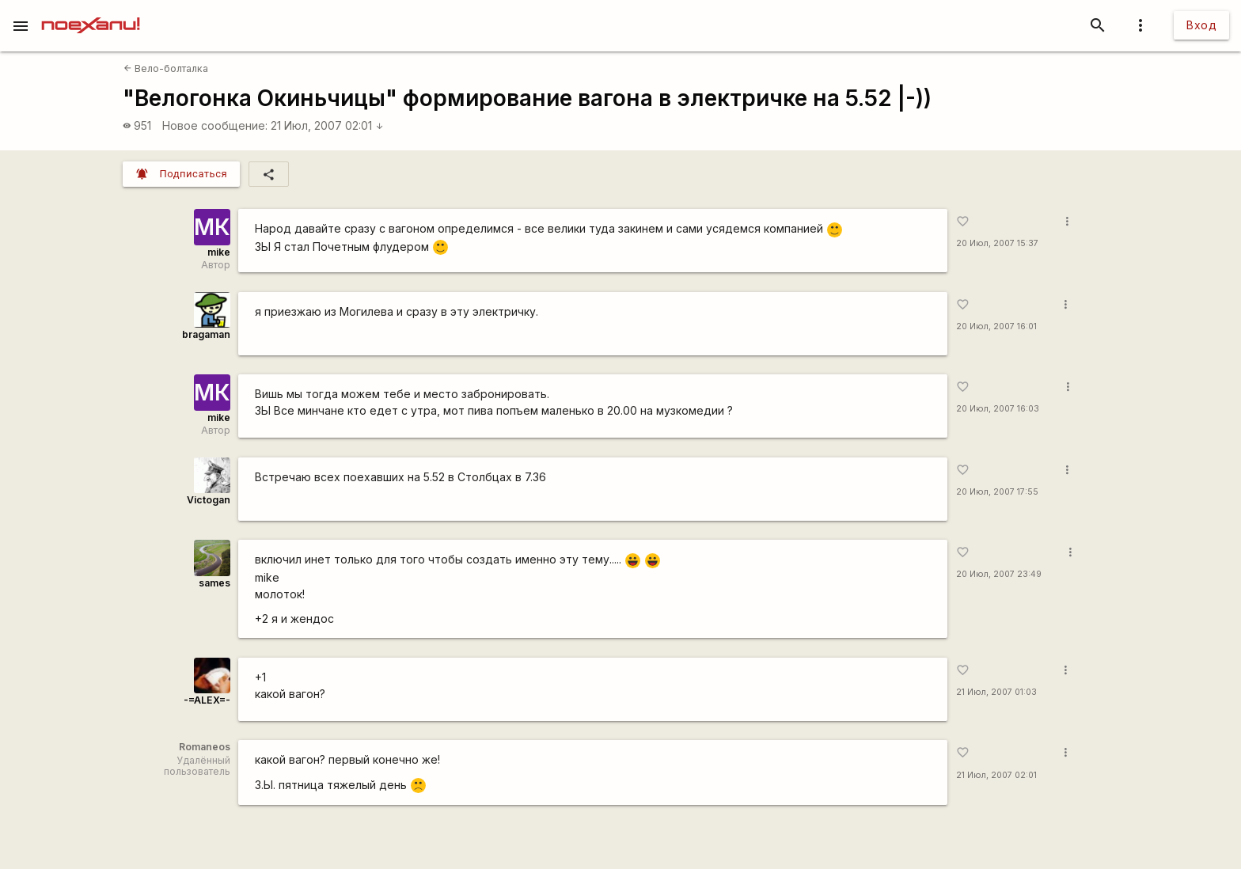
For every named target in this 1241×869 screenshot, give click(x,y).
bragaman (206, 334)
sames (214, 583)
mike (218, 252)
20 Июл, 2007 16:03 (997, 409)
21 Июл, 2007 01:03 (996, 692)
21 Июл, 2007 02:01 (327, 125)
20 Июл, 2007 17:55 (997, 492)
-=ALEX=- (207, 700)
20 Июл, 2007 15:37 (997, 243)
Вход (1201, 25)
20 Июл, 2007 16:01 (996, 326)
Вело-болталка (166, 68)
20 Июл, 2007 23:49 (999, 574)
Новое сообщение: (215, 125)
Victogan (208, 500)
